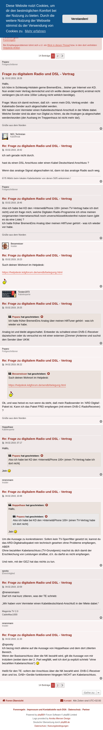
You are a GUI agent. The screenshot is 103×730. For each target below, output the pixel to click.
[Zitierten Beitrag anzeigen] (42, 317)
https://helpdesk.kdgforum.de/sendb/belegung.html (32, 272)
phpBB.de (65, 722)
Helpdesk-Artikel (11, 48)
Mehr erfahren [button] (35, 31)
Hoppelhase (18, 505)
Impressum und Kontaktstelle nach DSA (47, 709)
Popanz (16, 317)
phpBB (41, 715)
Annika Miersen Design (59, 718)
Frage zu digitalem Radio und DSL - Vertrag (38, 74)
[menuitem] (65, 700)
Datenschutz (74, 709)
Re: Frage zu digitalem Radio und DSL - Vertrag (37, 146)
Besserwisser (19, 374)
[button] (62, 55)
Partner (86, 709)
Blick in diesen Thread (58, 45)
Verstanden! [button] (79, 18)
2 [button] (57, 56)
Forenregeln (9, 40)
